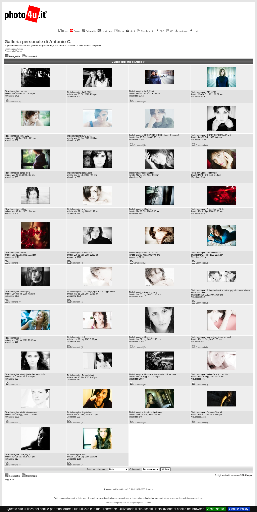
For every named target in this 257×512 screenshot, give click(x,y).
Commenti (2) (138, 102)
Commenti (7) (200, 347)
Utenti (130, 31)
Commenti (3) (75, 423)
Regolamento (145, 31)
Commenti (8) (75, 263)
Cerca (119, 31)
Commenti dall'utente (14, 49)
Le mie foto (105, 31)
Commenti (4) (138, 145)
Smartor (149, 489)
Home (63, 31)
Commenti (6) (13, 102)
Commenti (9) (13, 302)
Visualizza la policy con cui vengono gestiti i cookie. (128, 503)
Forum (75, 31)
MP (169, 31)
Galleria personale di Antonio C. (38, 41)
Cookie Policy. (239, 509)
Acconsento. (216, 509)
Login (194, 31)
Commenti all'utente (13, 51)
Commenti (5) (75, 347)
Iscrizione (181, 31)
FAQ (160, 31)
